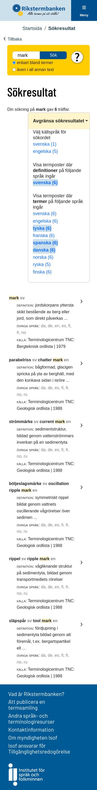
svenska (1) (44, 144)
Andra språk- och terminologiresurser (31, 718)
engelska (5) (45, 151)
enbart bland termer (35, 62)
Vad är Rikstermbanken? (36, 694)
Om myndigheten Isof (32, 737)
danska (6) (44, 250)
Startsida (32, 28)
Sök (53, 55)
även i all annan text (35, 69)
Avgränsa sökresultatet (58, 120)
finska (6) (42, 272)
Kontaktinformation (31, 729)
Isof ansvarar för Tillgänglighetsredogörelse (39, 748)
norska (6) (43, 257)
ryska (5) (41, 264)
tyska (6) (42, 228)
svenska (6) (45, 182)
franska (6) (44, 235)
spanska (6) (45, 242)
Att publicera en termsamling (26, 704)
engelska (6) (45, 221)
